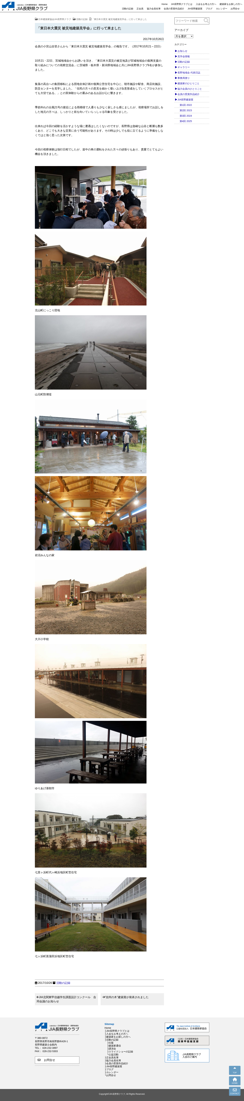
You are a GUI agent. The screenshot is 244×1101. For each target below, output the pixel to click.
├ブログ (109, 1069)
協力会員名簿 (153, 8)
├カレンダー (112, 1072)
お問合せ (235, 8)
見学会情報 (184, 56)
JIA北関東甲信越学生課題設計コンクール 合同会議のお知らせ (66, 999)
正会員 (140, 8)
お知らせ (182, 51)
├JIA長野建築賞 (113, 1066)
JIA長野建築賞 (195, 8)
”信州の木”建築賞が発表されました (127, 997)
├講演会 (111, 1048)
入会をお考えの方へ (206, 4)
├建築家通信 (114, 1045)
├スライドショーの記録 (120, 1051)
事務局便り (184, 78)
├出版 (110, 1042)
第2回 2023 (186, 110)
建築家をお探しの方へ (231, 4)
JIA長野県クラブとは (181, 4)
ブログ (209, 8)
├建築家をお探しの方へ (118, 1036)
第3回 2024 (186, 115)
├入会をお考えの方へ (116, 1033)
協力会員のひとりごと (190, 88)
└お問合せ (110, 1075)
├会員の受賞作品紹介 (116, 1063)
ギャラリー (184, 67)
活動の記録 (127, 8)
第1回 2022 (186, 105)
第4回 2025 (186, 121)
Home (165, 4)
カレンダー (221, 8)
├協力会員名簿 (113, 1060)
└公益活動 (113, 1054)
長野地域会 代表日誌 (189, 72)
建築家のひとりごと (189, 83)
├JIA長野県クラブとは (117, 1030)
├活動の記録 (112, 1039)
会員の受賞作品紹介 (174, 8)
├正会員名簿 (112, 1057)
